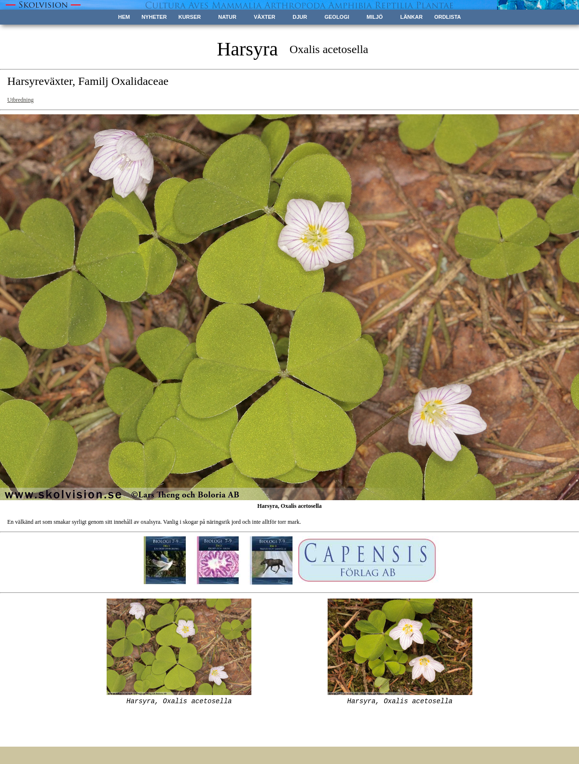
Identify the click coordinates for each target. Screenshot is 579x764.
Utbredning (20, 99)
